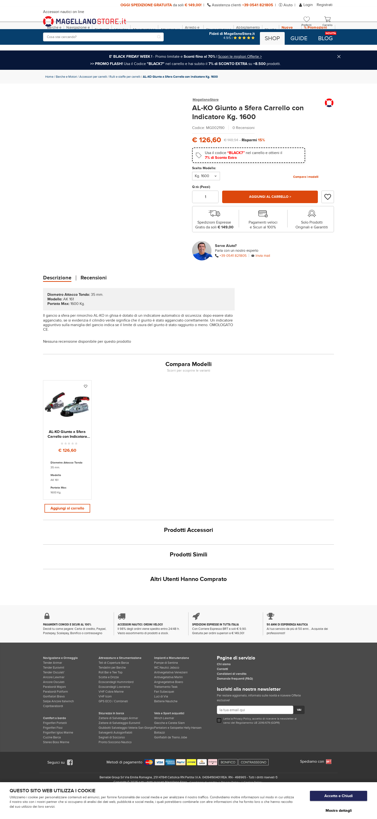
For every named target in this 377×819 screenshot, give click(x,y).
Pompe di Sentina (166, 690)
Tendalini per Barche (112, 694)
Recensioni (94, 298)
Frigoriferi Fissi (53, 755)
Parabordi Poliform (55, 719)
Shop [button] (272, 38)
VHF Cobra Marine (111, 719)
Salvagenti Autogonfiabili (115, 759)
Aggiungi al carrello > (270, 217)
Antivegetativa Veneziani (171, 699)
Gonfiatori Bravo (54, 723)
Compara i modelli (305, 198)
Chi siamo (224, 691)
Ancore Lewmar (53, 704)
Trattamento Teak (166, 714)
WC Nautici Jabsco (166, 694)
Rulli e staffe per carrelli (124, 97)
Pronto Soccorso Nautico (115, 769)
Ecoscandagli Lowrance (114, 714)
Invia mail (263, 276)
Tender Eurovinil (53, 694)
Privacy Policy (242, 746)
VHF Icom (105, 723)
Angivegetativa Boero (168, 709)
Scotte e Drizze (109, 704)
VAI (299, 737)
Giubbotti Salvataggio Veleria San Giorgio (126, 755)
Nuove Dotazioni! (290, 50)
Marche (271, 50)
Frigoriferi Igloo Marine (58, 759)
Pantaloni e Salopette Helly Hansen (177, 755)
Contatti (222, 696)
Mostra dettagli (339, 810)
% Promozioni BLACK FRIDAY (317, 50)
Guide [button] (299, 38)
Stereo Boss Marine (56, 769)
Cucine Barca (52, 764)
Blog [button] (325, 38)
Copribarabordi (53, 733)
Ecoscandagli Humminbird (116, 709)
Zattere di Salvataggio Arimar (118, 745)
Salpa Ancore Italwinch (58, 728)
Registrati (325, 4)
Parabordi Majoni (54, 714)
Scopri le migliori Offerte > (240, 77)
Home (49, 97)
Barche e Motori (66, 97)
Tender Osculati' (54, 699)
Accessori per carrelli (93, 97)
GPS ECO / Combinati (113, 728)
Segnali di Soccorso (112, 764)
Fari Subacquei (164, 719)
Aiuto (288, 5)
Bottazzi (159, 759)
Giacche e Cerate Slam (169, 750)
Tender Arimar (52, 690)
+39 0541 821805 (233, 276)
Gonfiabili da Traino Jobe (170, 764)
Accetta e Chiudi (338, 800)
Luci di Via (161, 723)
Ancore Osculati (53, 709)
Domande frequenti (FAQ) (235, 706)
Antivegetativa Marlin (168, 704)
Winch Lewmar (164, 745)
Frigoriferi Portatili (55, 750)
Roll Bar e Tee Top (110, 699)
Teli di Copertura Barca (114, 690)
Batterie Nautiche (165, 728)
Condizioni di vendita (231, 701)
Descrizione (57, 298)
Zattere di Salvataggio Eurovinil (119, 750)
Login (306, 4)
